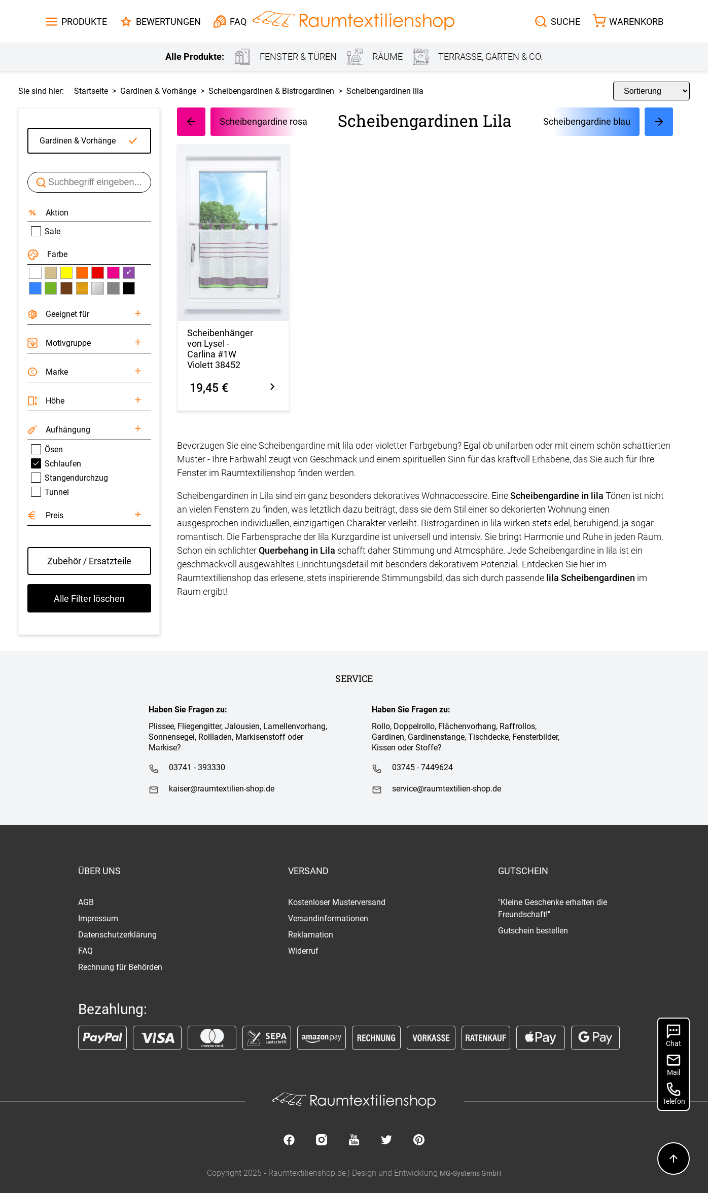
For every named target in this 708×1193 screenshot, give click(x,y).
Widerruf (303, 951)
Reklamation (310, 934)
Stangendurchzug (69, 478)
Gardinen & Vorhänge (78, 141)
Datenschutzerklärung (117, 934)
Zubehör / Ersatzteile (89, 561)
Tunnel (50, 492)
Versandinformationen (328, 918)
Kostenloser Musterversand (336, 902)
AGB (86, 902)
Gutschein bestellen (533, 930)
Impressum (98, 918)
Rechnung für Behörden (120, 967)
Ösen (47, 449)
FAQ (85, 951)
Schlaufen (56, 463)
